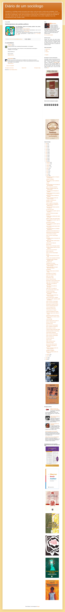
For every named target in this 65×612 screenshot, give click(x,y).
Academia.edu (47, 49)
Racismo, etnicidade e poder (51, 322)
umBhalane (10, 44)
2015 (46, 150)
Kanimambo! (48, 214)
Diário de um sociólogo (24, 6)
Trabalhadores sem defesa (50, 263)
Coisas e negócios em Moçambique (52, 203)
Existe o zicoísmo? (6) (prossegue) (52, 302)
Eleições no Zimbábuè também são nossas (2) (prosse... (52, 348)
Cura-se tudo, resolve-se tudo (51, 274)
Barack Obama (48, 244)
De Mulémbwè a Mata (50, 277)
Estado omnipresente (49, 251)
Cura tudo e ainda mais (50, 338)
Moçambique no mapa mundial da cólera (53, 280)
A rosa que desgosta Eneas (50, 307)
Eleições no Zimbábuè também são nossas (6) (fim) (52, 189)
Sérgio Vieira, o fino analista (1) (51, 288)
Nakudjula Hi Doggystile (50, 350)
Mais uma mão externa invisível (51, 344)
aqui (48, 67)
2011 (46, 156)
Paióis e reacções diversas (50, 341)
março (47, 175)
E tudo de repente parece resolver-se (52, 320)
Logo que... (48, 236)
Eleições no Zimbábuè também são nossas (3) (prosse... (52, 295)
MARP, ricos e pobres (49, 276)
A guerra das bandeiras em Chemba (52, 311)
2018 (46, 146)
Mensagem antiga (37, 67)
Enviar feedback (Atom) (13, 69)
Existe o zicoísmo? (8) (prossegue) (52, 252)
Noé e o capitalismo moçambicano (52, 326)
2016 (46, 149)
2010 (46, 158)
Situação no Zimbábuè (50, 179)
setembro (48, 166)
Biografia (46, 54)
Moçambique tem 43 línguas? (51, 273)
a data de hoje (26, 31)
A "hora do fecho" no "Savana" (51, 233)
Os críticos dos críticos (50, 209)
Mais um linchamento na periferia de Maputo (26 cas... (52, 205)
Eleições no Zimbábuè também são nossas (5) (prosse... (52, 198)
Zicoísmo (47, 254)
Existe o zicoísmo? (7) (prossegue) (52, 301)
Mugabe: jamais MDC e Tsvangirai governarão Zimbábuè (52, 267)
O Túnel (47, 183)
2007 (46, 357)
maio (47, 172)
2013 (46, 153)
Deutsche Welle (56, 62)
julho (47, 169)
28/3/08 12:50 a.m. (11, 55)
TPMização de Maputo (50, 342)
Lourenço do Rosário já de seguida (52, 213)
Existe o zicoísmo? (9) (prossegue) (52, 235)
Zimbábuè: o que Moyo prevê (51, 200)
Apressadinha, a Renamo (50, 222)
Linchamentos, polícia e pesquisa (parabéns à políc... (51, 260)
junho (47, 171)
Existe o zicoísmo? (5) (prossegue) (52, 325)
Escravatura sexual (49, 323)
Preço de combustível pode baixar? (52, 305)
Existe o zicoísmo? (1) (50, 336)
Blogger (38, 606)
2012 (46, 155)
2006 (46, 359)
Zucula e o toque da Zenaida (51, 279)
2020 (46, 143)
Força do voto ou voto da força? (51, 249)
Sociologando (48, 269)
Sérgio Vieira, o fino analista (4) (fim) (52, 282)
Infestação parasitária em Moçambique (52, 330)
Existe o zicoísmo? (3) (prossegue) (52, 333)
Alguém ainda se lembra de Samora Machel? (55, 417)
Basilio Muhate (10, 58)
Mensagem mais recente (9, 67)
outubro (47, 165)
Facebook (47, 51)
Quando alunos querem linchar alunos (52, 315)
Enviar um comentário (10, 65)
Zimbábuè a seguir (49, 201)
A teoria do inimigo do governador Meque (53, 329)
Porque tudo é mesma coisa (51, 308)
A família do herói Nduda (50, 291)
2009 (46, 159)
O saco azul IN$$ (49, 319)
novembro (48, 163)
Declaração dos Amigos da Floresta (52, 304)
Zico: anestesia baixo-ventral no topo (52, 289)
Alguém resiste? (49, 339)
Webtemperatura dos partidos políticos (52, 232)
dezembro (48, 162)
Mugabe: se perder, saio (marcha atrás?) (53, 218)
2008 (46, 161)
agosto (47, 168)
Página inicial (24, 67)
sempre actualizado (26, 28)
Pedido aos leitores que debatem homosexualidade (54, 409)
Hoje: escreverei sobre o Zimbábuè (52, 297)
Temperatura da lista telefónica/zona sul (52, 230)
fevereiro (48, 354)
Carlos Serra (54, 23)
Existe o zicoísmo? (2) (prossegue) (52, 335)
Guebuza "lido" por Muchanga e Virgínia (53, 245)
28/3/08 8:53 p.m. (11, 63)
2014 (46, 152)
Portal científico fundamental (51, 332)
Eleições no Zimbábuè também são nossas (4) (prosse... (52, 265)
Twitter (46, 50)
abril (47, 174)
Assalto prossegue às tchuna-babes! (51, 431)
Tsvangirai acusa (49, 261)
